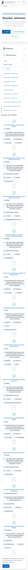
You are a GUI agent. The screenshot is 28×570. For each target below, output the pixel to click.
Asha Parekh (8, 497)
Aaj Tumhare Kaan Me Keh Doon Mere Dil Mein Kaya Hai (14, 273)
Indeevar (7, 326)
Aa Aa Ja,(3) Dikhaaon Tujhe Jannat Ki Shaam (14, 125)
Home (6, 32)
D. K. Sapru (14, 132)
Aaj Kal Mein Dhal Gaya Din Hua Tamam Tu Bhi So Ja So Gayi (14, 158)
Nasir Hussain (8, 507)
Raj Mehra (11, 498)
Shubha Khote (12, 170)
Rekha (19, 284)
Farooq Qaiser (8, 292)
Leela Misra (11, 134)
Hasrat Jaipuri (8, 143)
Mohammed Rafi (9, 181)
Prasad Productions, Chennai (11, 174)
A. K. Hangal (8, 533)
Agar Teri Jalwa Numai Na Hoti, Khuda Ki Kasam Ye (14, 380)
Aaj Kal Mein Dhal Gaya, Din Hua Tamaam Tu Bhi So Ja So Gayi (14, 197)
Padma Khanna (17, 134)
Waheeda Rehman (17, 537)
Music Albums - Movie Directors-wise (12, 102)
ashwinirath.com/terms (8, 562)
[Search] (19, 2)
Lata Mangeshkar (9, 219)
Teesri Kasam (8, 530)
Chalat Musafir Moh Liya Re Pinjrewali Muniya (14, 527)
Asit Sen (10, 132)
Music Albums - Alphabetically (10, 73)
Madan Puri (20, 282)
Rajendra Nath (10, 169)
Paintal (22, 134)
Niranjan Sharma (19, 167)
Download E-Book (18, 32)
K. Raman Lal (18, 289)
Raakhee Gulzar (14, 135)
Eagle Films (7, 139)
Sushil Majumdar (18, 139)
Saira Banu (20, 462)
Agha (7, 165)
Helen (18, 280)
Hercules (22, 280)
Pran (8, 498)
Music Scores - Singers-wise (10, 98)
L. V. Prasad (7, 177)
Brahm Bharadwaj (9, 280)
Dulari (19, 132)
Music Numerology (8, 90)
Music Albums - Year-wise (9, 81)
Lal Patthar (7, 129)
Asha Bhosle (19, 143)
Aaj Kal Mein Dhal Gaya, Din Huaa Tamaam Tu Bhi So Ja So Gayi (14, 235)
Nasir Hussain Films (9, 504)
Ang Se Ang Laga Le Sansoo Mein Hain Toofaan (14, 418)
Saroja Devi (20, 169)
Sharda (14, 329)
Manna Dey (7, 548)
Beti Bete (7, 162)
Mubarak (22, 497)
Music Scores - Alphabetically (10, 85)
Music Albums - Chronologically (11, 77)
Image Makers (8, 540)
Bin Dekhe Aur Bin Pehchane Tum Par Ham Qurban (14, 490)
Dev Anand (14, 497)
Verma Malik (8, 364)
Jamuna (14, 165)
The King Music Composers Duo (14, 14)
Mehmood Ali (12, 167)
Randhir (15, 169)
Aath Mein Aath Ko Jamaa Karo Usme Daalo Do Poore (14, 345)
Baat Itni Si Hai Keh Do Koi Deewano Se (14, 452)
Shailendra (17, 177)
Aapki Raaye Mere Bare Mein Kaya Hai (14, 308)
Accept (6, 566)
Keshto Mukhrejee (14, 535)
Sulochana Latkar (17, 500)
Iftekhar (8, 282)
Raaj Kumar (8, 135)
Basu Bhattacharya (9, 544)
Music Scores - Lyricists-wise (10, 94)
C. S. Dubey (18, 533)
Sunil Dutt (18, 170)
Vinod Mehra (21, 135)
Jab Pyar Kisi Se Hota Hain (11, 493)
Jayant (7, 167)
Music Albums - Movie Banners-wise (12, 106)
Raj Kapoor (21, 535)
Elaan (6, 277)
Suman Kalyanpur (17, 402)
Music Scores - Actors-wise (10, 110)
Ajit (7, 132)
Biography (14, 36)
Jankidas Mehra (19, 165)
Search (6, 68)
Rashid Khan (15, 284)
